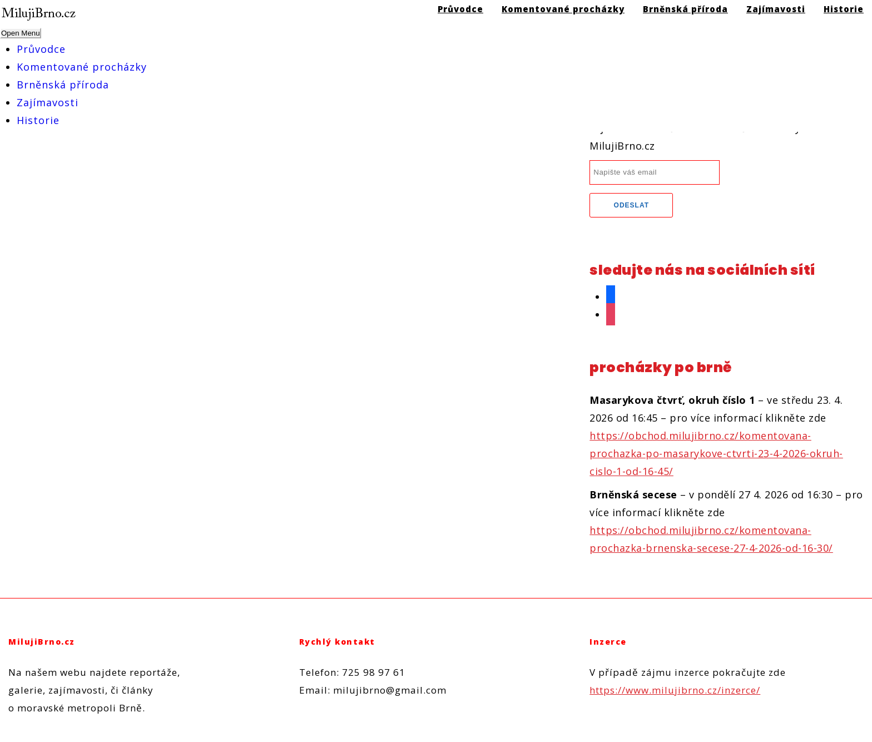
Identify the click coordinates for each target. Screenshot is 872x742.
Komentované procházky (82, 66)
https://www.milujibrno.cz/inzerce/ (674, 690)
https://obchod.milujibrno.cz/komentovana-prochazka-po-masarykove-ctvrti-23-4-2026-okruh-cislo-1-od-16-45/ (716, 453)
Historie (38, 120)
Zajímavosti (47, 102)
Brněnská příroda (63, 84)
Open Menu (20, 33)
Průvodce (41, 49)
